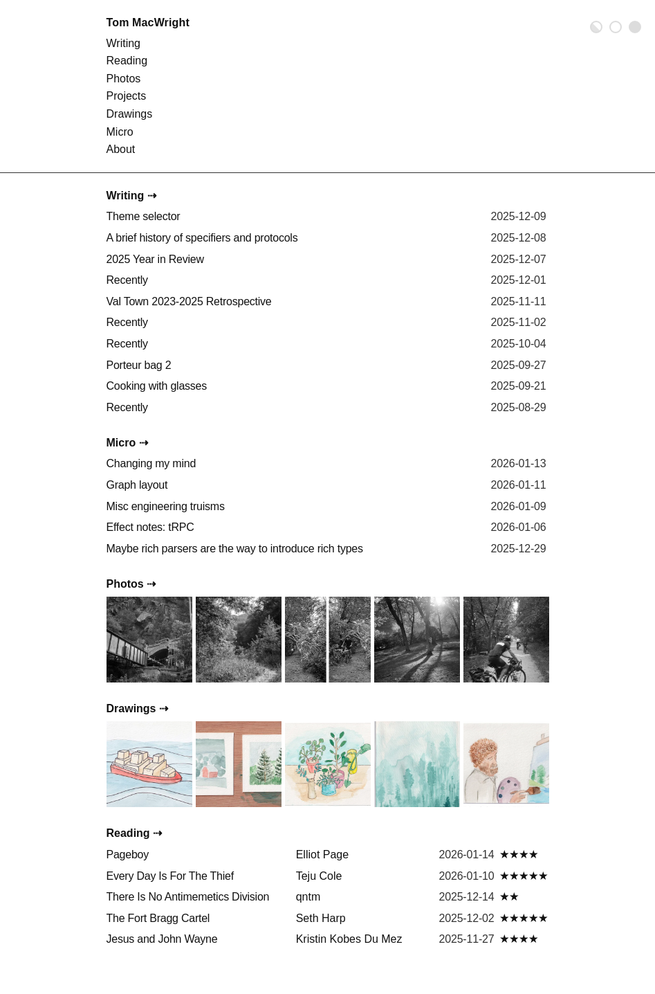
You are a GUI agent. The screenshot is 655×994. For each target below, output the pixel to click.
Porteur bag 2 (139, 365)
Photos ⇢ (131, 584)
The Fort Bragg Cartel (158, 918)
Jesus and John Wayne (162, 939)
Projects (127, 96)
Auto (596, 27)
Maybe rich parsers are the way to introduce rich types (235, 548)
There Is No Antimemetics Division (188, 897)
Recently (127, 280)
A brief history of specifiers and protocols (202, 238)
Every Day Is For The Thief (170, 876)
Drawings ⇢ (137, 708)
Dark (635, 27)
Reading (127, 60)
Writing (124, 43)
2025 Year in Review (155, 259)
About (121, 149)
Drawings (130, 114)
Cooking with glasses (157, 386)
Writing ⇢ (131, 195)
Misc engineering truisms (166, 506)
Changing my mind (151, 463)
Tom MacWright (148, 22)
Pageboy (128, 854)
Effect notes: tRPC (150, 527)
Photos (124, 78)
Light (615, 27)
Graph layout (137, 485)
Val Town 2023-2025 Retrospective (189, 301)
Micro (120, 132)
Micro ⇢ (127, 443)
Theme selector (144, 216)
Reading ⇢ (135, 833)
